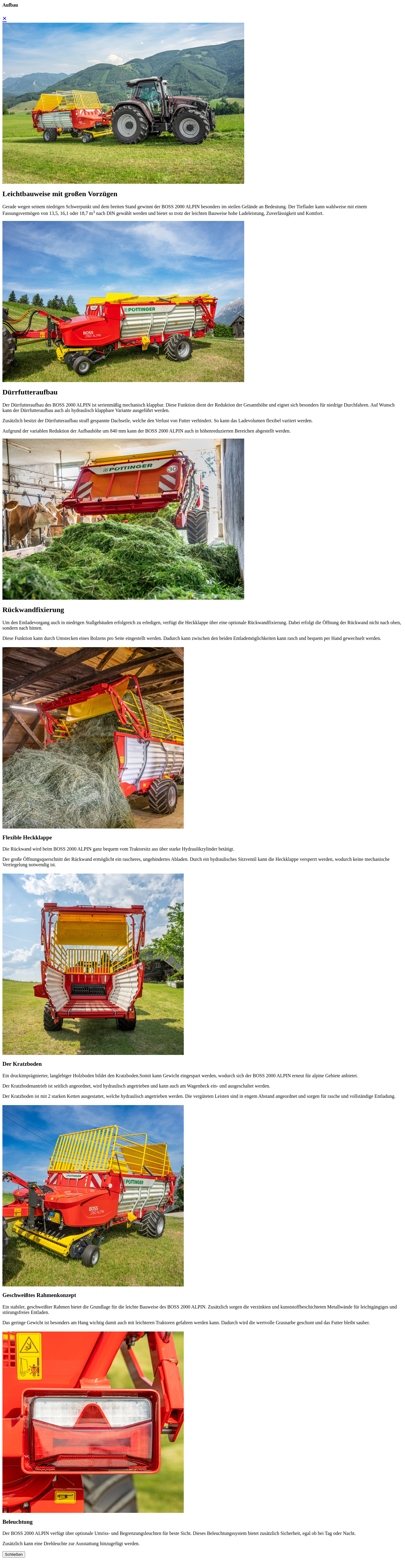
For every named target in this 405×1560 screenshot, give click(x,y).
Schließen (14, 1554)
